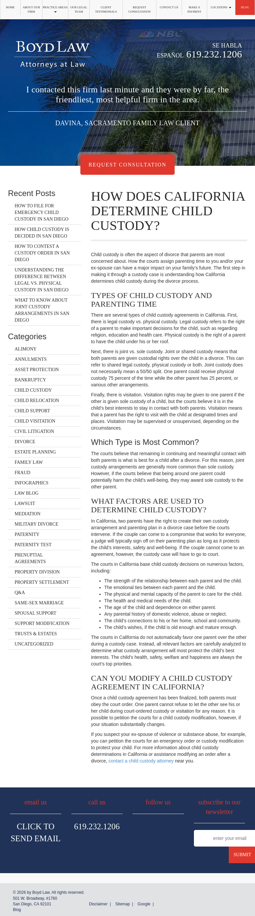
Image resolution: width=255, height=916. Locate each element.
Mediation (28, 513)
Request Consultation (139, 9)
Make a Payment (194, 9)
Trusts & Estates (36, 633)
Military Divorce (36, 524)
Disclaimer (98, 904)
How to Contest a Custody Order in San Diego (42, 253)
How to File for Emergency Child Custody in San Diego (41, 212)
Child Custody (33, 390)
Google (143, 904)
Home (10, 7)
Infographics (31, 482)
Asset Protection (37, 369)
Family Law (29, 462)
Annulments (30, 359)
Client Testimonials (106, 9)
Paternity (27, 534)
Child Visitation (35, 421)
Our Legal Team (78, 9)
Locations (221, 7)
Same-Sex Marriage (39, 602)
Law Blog (27, 493)
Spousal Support (35, 613)
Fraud (22, 472)
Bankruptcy (30, 379)
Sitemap (122, 904)
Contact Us (169, 7)
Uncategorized (34, 644)
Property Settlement (42, 582)
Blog (245, 7)
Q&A (20, 592)
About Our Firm (31, 9)
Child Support (32, 410)
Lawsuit (25, 503)
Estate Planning (35, 452)
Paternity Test (33, 544)
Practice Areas (55, 9)
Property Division (37, 571)
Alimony (26, 349)
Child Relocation (37, 400)
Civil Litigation (34, 431)
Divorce (25, 441)
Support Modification (42, 623)
